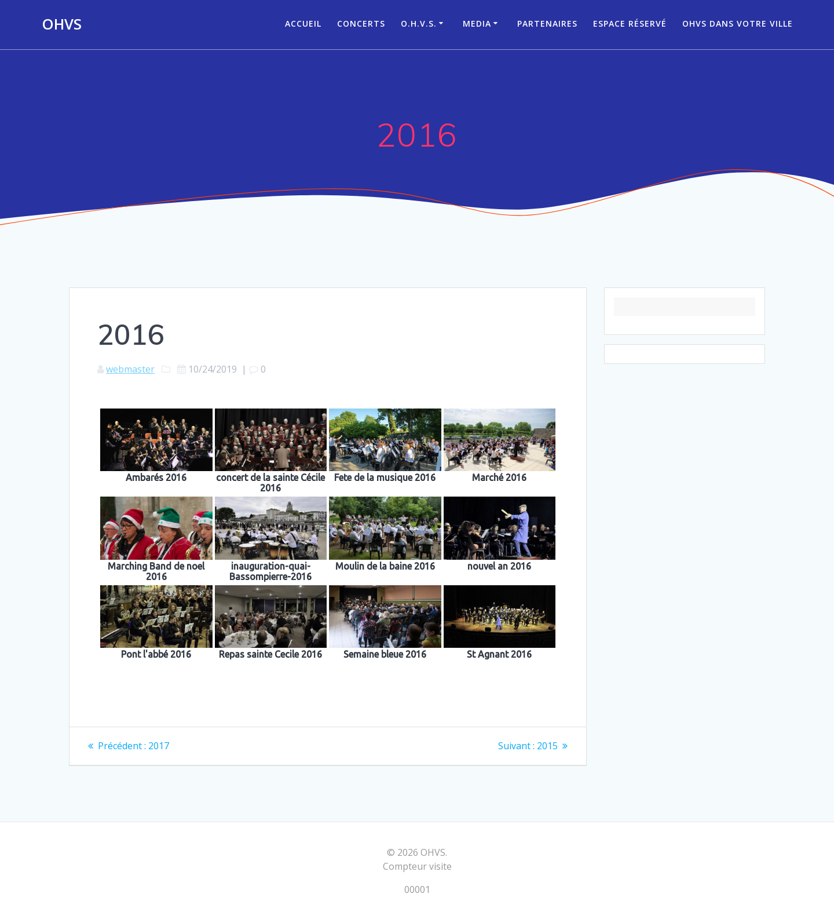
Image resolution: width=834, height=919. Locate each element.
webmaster (130, 369)
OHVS (62, 24)
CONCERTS (361, 23)
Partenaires (547, 23)
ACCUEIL (303, 23)
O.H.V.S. (419, 23)
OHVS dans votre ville (737, 23)
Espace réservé (630, 23)
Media (477, 23)
